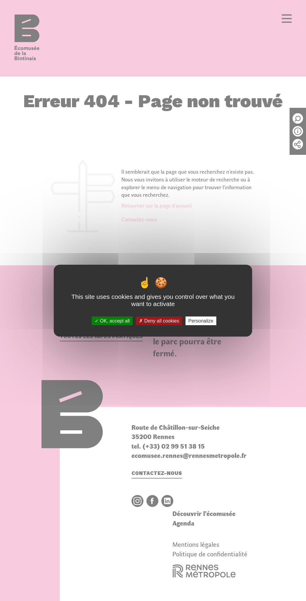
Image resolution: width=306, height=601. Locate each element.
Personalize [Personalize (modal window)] (200, 320)
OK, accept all (112, 320)
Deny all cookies (159, 320)
